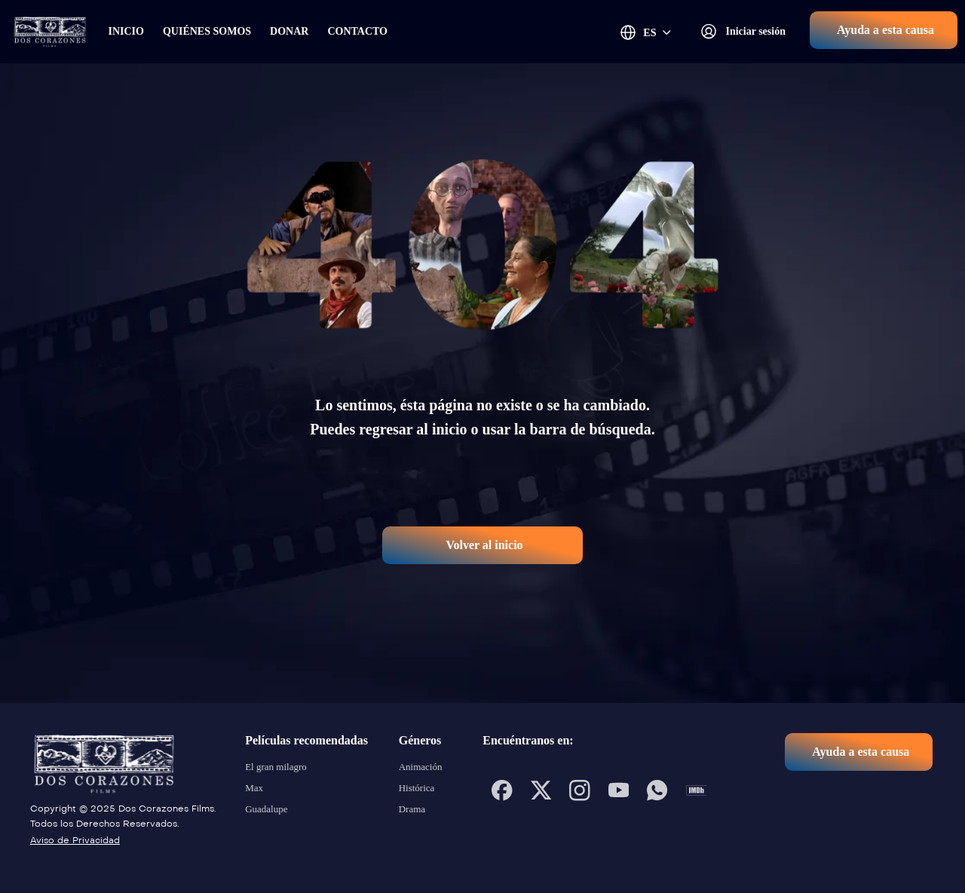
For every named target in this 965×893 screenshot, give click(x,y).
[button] (883, 30)
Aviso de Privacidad (75, 840)
